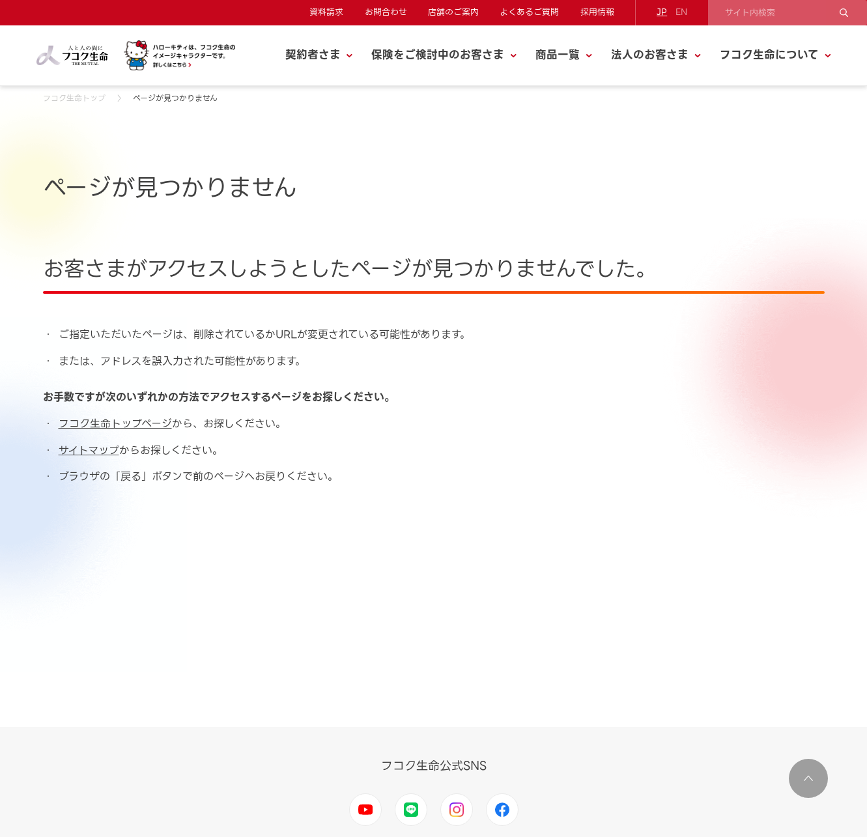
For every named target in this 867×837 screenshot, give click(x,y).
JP (662, 12)
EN (681, 12)
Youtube (365, 809)
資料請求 (326, 12)
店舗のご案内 (453, 12)
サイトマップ (89, 450)
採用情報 (597, 12)
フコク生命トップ (74, 98)
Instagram (456, 809)
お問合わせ (386, 12)
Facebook (502, 809)
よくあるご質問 (529, 12)
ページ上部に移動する (808, 778)
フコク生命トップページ (115, 424)
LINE (411, 809)
